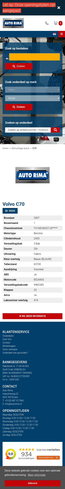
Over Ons (7, 339)
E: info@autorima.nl (12, 404)
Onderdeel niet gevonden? (15, 352)
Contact (6, 342)
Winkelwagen (9, 346)
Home (5, 148)
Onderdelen (8, 336)
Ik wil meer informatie (32, 316)
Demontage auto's (20, 148)
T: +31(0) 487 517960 (13, 400)
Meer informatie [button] (36, 475)
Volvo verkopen (10, 349)
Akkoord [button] (32, 483)
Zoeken (19, 66)
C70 (34, 148)
